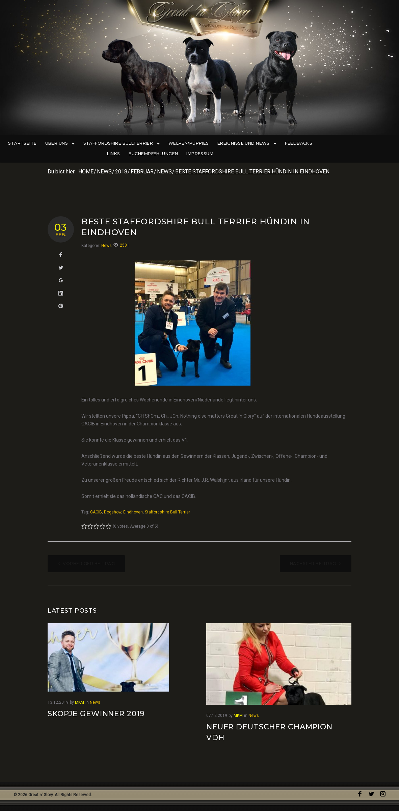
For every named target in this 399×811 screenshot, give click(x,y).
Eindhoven (133, 512)
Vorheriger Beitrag (89, 564)
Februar (142, 172)
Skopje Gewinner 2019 (96, 714)
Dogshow (112, 512)
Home (86, 172)
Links (323, 143)
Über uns (62, 143)
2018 (121, 172)
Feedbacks (295, 143)
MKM (79, 702)
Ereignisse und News (244, 143)
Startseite (26, 143)
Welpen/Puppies (187, 143)
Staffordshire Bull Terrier (167, 512)
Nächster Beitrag (313, 564)
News (104, 172)
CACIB (96, 512)
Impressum (199, 154)
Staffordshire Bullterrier (121, 143)
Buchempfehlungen (362, 143)
